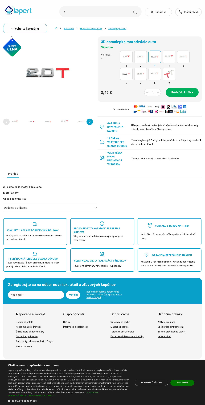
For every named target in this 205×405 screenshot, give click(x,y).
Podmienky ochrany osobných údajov (34, 341)
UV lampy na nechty (121, 322)
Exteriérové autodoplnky (91, 28)
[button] (6, 122)
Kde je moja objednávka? (28, 327)
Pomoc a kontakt (24, 322)
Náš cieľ (67, 322)
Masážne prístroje (120, 327)
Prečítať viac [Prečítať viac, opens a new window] (93, 392)
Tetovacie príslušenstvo (122, 331)
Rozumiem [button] (182, 382)
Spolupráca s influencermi (171, 327)
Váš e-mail (17, 295)
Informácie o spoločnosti (75, 327)
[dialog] (102, 382)
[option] (15, 121)
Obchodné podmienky (27, 336)
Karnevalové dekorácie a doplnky (127, 336)
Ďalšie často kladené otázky (30, 331)
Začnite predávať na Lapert (171, 331)
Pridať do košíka (182, 92)
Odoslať (73, 294)
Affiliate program (166, 322)
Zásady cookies (24, 346)
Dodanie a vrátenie (50, 207)
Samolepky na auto (117, 28)
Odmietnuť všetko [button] (151, 382)
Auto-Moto (69, 28)
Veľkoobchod (164, 336)
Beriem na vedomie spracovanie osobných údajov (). (104, 294)
